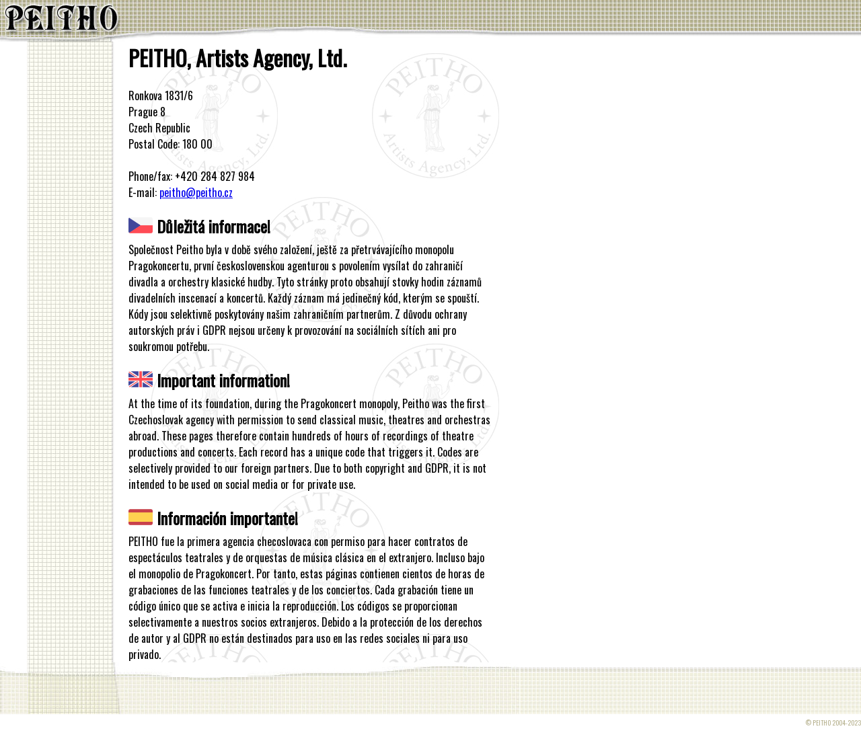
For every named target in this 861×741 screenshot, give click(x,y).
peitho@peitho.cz (196, 192)
